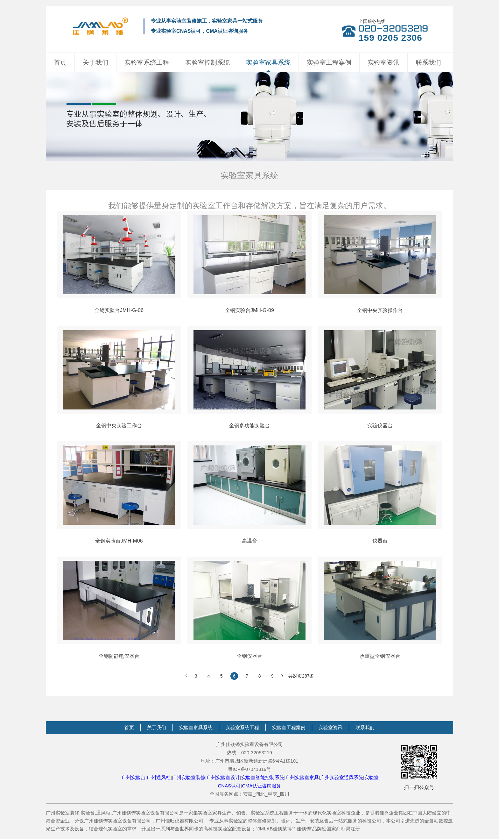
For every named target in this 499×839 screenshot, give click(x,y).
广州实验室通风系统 (341, 777)
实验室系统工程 (146, 62)
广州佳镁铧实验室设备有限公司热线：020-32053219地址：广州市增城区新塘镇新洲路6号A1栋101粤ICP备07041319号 (250, 757)
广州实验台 (133, 777)
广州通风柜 (159, 777)
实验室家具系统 (268, 62)
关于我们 (95, 62)
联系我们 (428, 62)
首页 (60, 62)
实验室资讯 (383, 62)
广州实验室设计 (223, 777)
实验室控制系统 (207, 62)
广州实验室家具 (302, 777)
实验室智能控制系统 (262, 777)
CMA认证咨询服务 (261, 785)
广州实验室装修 (188, 777)
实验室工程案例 (329, 62)
